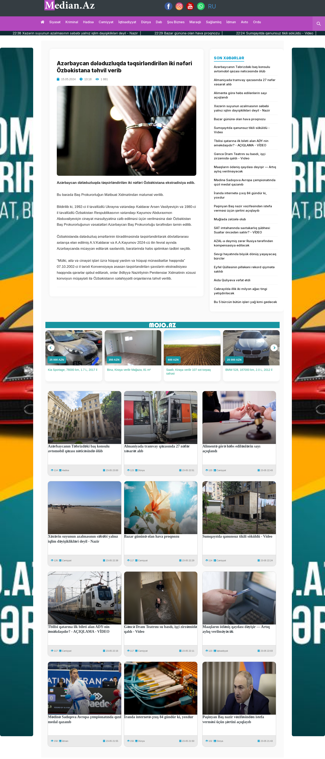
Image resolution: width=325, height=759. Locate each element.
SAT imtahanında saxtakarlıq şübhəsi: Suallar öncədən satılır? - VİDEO (242, 230)
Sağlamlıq (213, 22)
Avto (244, 22)
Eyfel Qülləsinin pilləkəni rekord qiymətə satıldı (244, 269)
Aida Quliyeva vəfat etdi (232, 280)
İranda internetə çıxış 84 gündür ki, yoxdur (240, 195)
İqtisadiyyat (127, 22)
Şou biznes (175, 22)
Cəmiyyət (106, 22)
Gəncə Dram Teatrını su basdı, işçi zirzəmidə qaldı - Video (240, 156)
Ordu (257, 22)
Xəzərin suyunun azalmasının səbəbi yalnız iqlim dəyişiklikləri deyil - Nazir (242, 108)
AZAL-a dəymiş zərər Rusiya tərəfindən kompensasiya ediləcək (243, 243)
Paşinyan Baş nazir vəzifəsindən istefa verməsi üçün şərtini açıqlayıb (243, 208)
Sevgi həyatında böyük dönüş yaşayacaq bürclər (245, 256)
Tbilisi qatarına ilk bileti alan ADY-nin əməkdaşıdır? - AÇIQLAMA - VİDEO (241, 143)
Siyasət (55, 22)
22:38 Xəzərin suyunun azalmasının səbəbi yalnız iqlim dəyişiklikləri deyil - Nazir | (90, 33)
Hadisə (88, 22)
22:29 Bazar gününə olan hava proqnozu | (201, 33)
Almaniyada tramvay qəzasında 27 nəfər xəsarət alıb (244, 82)
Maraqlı (195, 22)
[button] (51, 347)
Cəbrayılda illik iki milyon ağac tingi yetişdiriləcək (240, 291)
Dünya (146, 22)
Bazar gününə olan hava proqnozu (240, 119)
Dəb (159, 22)
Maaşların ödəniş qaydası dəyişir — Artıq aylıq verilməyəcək (245, 169)
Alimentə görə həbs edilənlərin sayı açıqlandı (240, 95)
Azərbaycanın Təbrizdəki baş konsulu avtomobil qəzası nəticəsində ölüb (242, 69)
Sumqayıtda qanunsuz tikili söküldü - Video (242, 130)
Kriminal (71, 22)
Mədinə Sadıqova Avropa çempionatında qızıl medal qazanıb (244, 182)
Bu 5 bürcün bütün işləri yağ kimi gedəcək (245, 302)
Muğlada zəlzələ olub (230, 219)
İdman (231, 22)
